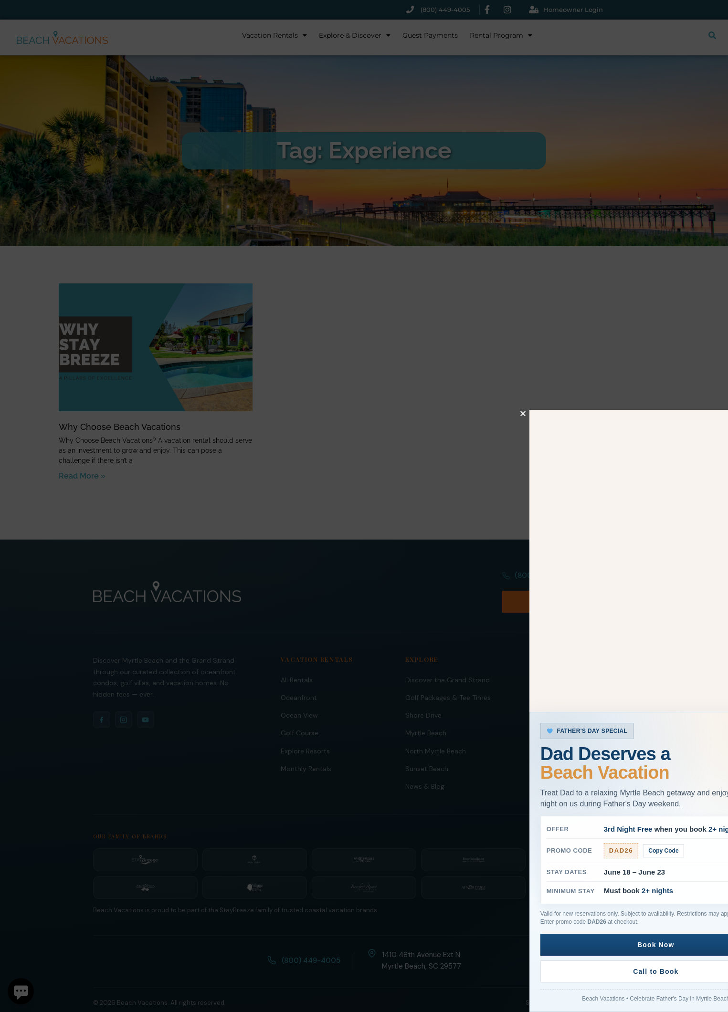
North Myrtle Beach (435, 730)
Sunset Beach (426, 747)
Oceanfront (299, 676)
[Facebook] (101, 698)
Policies (574, 982)
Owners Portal (552, 694)
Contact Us (548, 747)
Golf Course (299, 712)
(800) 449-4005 (537, 580)
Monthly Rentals (306, 747)
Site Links (540, 982)
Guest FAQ (546, 730)
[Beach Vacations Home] (167, 580)
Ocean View (299, 694)
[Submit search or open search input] (712, 35)
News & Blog (424, 765)
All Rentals (297, 659)
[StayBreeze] (145, 838)
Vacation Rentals (274, 35)
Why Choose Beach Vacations (119, 427)
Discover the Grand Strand (447, 659)
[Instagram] (123, 698)
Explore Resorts (305, 730)
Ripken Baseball (554, 765)
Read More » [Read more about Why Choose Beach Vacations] (82, 475)
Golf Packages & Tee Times (448, 676)
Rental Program (501, 35)
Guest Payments (430, 35)
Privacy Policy (615, 982)
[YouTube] (145, 698)
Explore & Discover (354, 35)
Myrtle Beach (425, 712)
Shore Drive (423, 694)
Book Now (609, 580)
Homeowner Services (563, 676)
